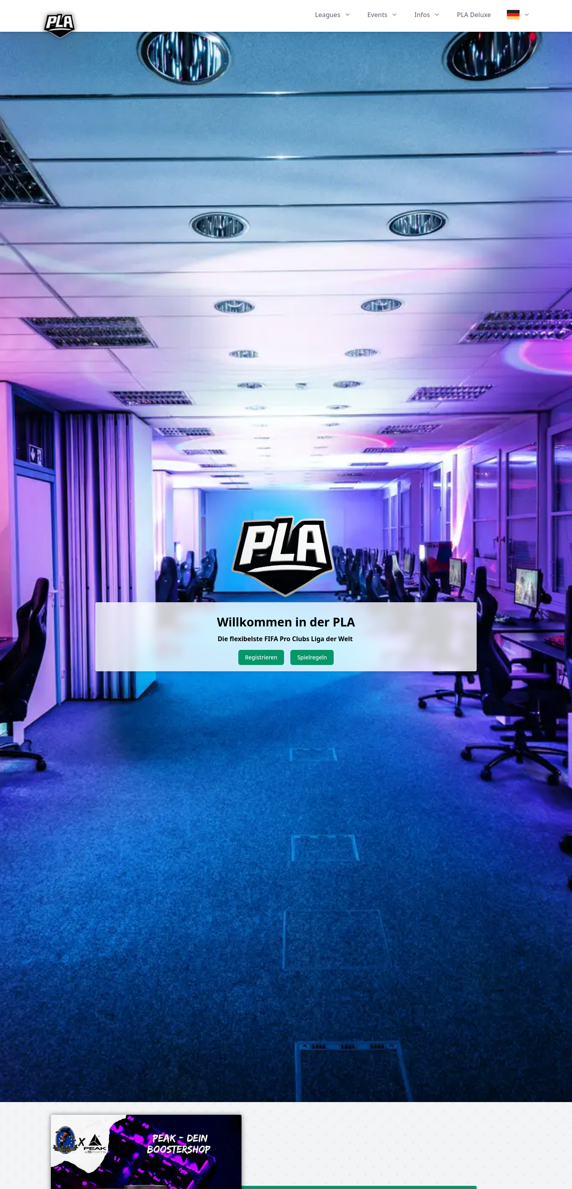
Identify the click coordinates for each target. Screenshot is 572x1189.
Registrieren (261, 657)
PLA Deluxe (474, 14)
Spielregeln (312, 657)
